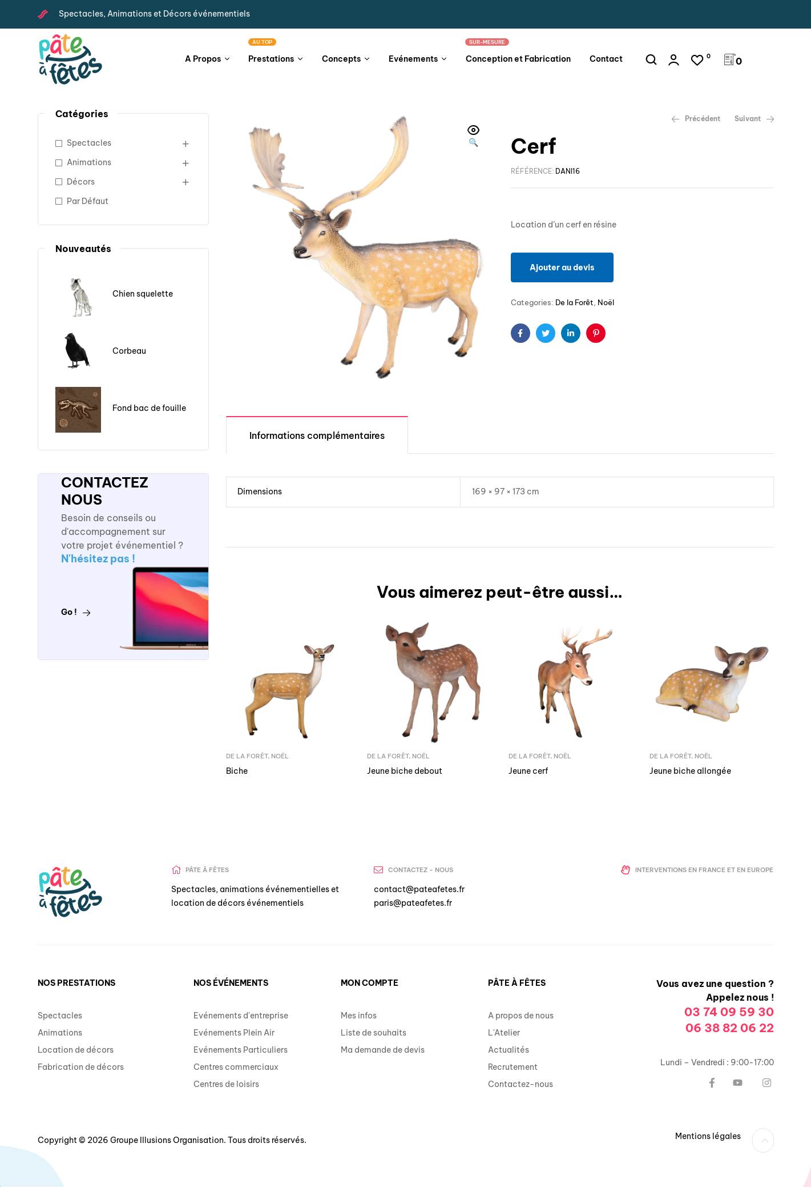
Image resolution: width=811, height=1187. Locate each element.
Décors (81, 182)
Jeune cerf (528, 771)
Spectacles (89, 143)
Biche (237, 771)
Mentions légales (708, 1136)
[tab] (317, 434)
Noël (606, 302)
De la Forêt (574, 302)
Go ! (76, 612)
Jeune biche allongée (690, 771)
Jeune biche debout (404, 771)
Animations (89, 162)
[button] (473, 137)
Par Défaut (87, 201)
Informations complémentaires (317, 435)
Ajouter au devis (562, 267)
